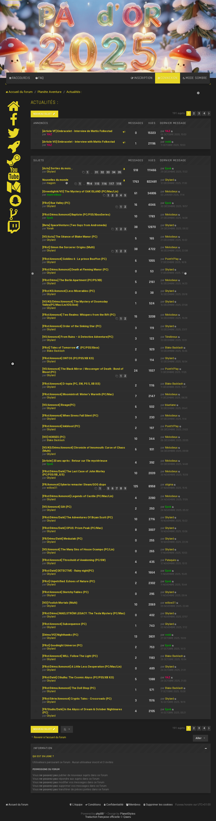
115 (97, 183)
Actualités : (44, 102)
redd (168, 141)
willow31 (52, 487)
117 (111, 183)
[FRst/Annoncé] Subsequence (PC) (64, 624)
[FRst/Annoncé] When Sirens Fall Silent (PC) (70, 415)
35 (119, 172)
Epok (168, 168)
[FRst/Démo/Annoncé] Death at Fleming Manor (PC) (75, 269)
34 (113, 172)
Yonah (50, 228)
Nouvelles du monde (55, 179)
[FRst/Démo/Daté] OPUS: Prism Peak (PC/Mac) (72, 528)
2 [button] (194, 113)
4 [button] (204, 113)
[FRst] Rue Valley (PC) (56, 203)
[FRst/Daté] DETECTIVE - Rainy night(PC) (68, 570)
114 (89, 183)
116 (104, 183)
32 (102, 172)
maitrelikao (54, 194)
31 (96, 172)
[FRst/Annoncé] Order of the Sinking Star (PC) (71, 326)
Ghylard (51, 171)
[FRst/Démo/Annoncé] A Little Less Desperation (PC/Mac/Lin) (82, 666)
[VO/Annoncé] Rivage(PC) (58, 405)
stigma (169, 484)
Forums (13, 5)
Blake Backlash (56, 350)
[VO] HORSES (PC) (53, 437)
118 (118, 183)
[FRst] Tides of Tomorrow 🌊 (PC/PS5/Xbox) (70, 347)
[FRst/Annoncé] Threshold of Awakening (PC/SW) (74, 560)
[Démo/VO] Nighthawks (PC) (60, 634)
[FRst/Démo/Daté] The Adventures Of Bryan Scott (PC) (77, 517)
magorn (51, 183)
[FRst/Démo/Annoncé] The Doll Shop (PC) (69, 688)
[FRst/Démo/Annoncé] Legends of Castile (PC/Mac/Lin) (77, 496)
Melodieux (171, 191)
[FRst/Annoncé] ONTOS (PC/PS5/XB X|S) (68, 358)
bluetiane (170, 405)
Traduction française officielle (102, 816)
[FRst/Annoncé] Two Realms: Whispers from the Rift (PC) (78, 314)
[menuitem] (39, 78)
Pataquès (170, 560)
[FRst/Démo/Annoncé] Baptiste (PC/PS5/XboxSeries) (76, 214)
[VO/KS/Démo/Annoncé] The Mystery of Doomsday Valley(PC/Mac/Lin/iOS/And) (75, 303)
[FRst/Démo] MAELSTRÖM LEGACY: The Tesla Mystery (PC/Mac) (83, 613)
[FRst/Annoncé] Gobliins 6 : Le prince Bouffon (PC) (74, 259)
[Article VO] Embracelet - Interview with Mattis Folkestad (78, 141)
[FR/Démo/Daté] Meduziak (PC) (62, 538)
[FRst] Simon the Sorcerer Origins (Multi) (68, 247)
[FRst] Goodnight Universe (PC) (62, 645)
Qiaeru (127, 816)
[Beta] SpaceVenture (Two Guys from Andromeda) (74, 225)
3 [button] (199, 113)
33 (108, 172)
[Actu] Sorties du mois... (57, 168)
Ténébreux (171, 336)
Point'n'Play (172, 259)
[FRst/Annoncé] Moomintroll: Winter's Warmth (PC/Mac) (78, 394)
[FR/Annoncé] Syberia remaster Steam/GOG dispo (74, 484)
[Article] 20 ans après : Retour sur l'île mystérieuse (74, 460)
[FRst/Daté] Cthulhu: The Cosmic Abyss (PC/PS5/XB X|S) (78, 677)
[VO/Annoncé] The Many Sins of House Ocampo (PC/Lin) (78, 549)
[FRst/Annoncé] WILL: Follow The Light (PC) (70, 656)
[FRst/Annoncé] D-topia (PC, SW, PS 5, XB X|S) (71, 383)
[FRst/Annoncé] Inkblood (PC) (61, 426)
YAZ (49, 134)
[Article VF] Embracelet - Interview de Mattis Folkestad (77, 131)
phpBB (100, 813)
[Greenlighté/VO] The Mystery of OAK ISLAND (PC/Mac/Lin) (80, 191)
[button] (209, 113)
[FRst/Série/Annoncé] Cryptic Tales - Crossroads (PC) (77, 698)
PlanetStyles (127, 813)
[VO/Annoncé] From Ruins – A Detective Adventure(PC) (77, 336)
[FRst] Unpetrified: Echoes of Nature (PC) (68, 581)
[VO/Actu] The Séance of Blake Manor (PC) (69, 236)
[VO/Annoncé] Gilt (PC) (56, 506)
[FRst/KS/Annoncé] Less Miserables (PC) (68, 291)
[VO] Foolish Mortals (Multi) (59, 602)
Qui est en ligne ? (43, 756)
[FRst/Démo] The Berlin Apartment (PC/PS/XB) (72, 280)
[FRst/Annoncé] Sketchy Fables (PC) (65, 592)
